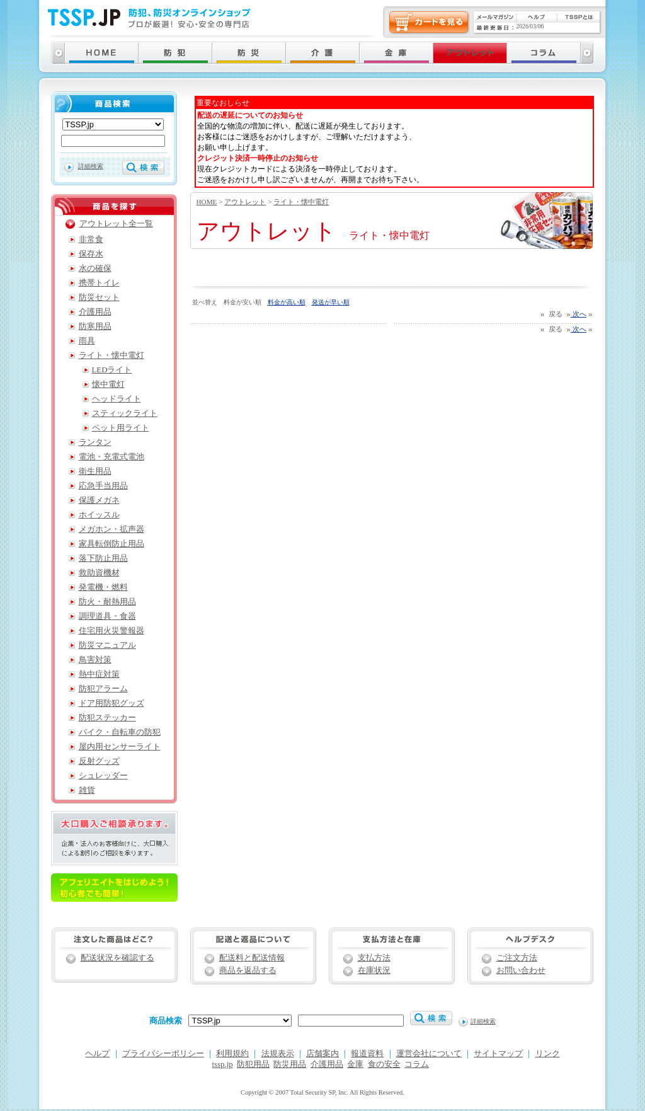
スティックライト (124, 413)
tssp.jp (222, 1064)
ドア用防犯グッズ (111, 703)
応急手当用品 (103, 485)
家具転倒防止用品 (111, 543)
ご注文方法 (516, 957)
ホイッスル (99, 514)
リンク (547, 1053)
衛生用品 (95, 471)
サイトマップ (498, 1053)
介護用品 (95, 312)
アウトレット (245, 201)
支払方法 (374, 957)
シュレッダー (103, 775)
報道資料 (367, 1053)
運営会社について (429, 1053)
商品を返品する (248, 970)
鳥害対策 (95, 659)
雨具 (87, 341)
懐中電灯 (108, 384)
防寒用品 (95, 326)
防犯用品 (253, 1064)
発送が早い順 (331, 302)
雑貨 (87, 790)
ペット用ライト (120, 427)
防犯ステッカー (107, 717)
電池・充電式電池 (111, 456)
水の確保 (95, 268)
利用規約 (232, 1053)
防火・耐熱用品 (107, 601)
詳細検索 (90, 166)
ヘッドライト (116, 398)
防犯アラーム (103, 688)
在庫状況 (374, 970)
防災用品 (289, 1064)
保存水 (91, 254)
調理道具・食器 (107, 616)
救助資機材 (99, 572)
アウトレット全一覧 (116, 223)
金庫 (355, 1064)
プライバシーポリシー (163, 1053)
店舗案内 (322, 1053)
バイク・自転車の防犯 (120, 732)
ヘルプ (97, 1053)
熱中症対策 (99, 674)
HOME (207, 201)
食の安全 (384, 1064)
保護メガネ (99, 500)
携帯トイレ (99, 283)
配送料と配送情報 (252, 957)
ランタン (95, 442)
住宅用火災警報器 (111, 630)
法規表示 (277, 1053)
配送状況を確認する (117, 957)
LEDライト (112, 370)
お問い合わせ (520, 970)
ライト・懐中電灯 (301, 201)
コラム (416, 1064)
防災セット (99, 297)
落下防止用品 (103, 558)
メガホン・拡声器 (111, 529)
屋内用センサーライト (120, 746)
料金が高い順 (286, 302)
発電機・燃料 (103, 587)
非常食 (91, 239)
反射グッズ (99, 761)
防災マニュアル (107, 645)
